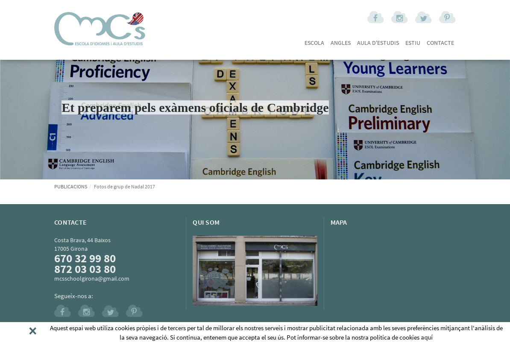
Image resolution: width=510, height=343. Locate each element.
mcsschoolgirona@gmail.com (91, 278)
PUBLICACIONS (70, 186)
